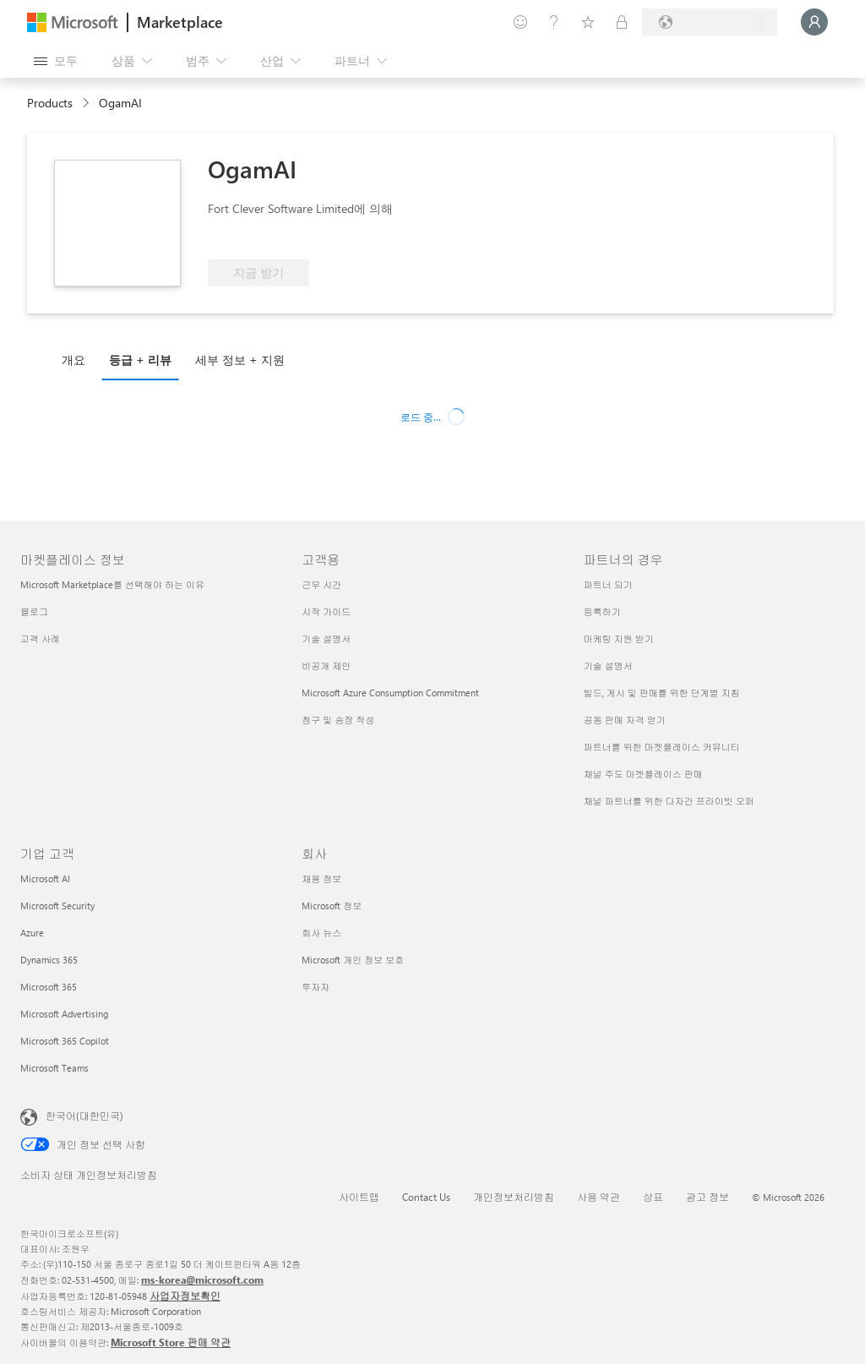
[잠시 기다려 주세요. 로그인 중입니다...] (814, 21)
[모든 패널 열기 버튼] (55, 61)
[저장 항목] (587, 22)
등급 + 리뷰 (140, 360)
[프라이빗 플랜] (621, 22)
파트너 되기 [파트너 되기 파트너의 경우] (608, 584)
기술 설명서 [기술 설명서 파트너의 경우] (608, 665)
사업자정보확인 (185, 1295)
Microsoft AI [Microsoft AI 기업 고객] (45, 878)
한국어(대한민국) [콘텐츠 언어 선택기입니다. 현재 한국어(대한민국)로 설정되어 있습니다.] (84, 1115)
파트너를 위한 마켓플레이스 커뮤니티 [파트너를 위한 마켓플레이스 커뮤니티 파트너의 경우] (662, 746)
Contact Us (426, 1196)
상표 (653, 1196)
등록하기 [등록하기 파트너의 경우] (602, 611)
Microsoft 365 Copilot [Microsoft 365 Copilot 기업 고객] (64, 1040)
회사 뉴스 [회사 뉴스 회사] (321, 932)
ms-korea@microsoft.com (202, 1279)
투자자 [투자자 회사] (315, 986)
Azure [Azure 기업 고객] (32, 932)
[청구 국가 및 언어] (709, 21)
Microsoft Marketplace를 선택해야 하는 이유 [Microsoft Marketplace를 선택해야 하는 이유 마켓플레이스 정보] (112, 584)
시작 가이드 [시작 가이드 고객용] (326, 611)
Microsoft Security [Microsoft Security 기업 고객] (57, 905)
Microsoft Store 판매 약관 (171, 1342)
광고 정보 (707, 1196)
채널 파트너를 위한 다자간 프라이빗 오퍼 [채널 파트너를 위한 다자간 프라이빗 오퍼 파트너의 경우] (669, 800)
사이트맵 (359, 1196)
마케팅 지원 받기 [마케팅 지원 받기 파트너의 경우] (619, 638)
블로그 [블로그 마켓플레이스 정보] (34, 611)
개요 (73, 360)
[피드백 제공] (520, 22)
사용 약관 (598, 1196)
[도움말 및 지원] (554, 22)
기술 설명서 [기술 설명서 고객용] (326, 638)
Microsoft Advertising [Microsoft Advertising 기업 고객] (64, 1013)
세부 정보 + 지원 (240, 360)
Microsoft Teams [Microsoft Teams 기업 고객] (54, 1067)
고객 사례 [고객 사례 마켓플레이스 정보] (40, 638)
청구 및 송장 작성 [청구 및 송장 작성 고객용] (338, 719)
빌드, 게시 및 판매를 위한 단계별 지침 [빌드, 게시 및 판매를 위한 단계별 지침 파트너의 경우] (662, 692)
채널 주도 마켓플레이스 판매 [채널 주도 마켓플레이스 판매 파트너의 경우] (643, 773)
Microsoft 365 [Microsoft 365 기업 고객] (48, 986)
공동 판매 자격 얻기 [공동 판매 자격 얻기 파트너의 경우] (625, 719)
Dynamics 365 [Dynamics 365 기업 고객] (49, 959)
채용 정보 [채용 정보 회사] (321, 878)
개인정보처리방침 (513, 1196)
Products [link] (50, 103)
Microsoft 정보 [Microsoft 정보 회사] (332, 905)
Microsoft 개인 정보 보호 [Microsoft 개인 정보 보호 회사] (353, 959)
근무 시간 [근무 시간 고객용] (321, 584)
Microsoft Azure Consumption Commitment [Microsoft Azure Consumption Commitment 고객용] (390, 692)
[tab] (77, 359)
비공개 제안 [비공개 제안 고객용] (326, 665)
